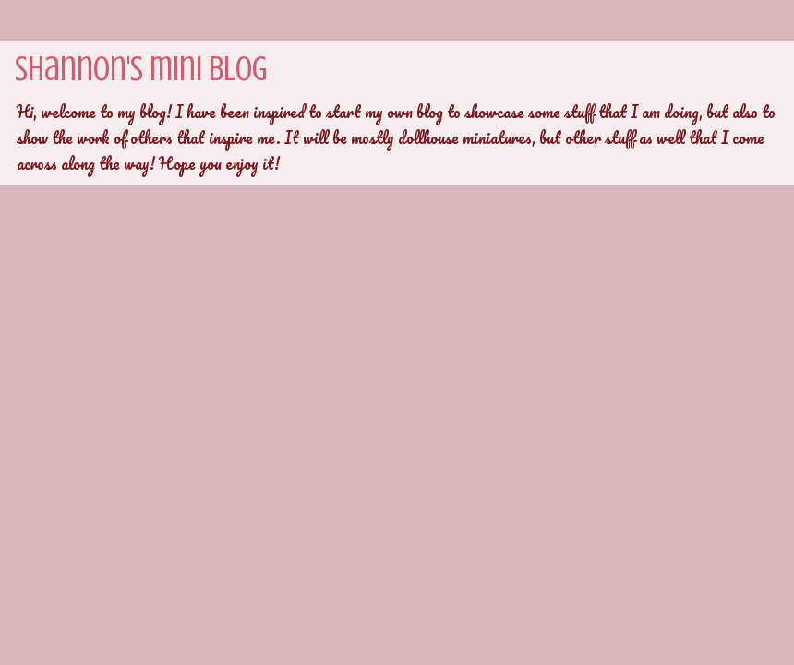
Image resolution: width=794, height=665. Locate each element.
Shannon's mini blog (141, 69)
